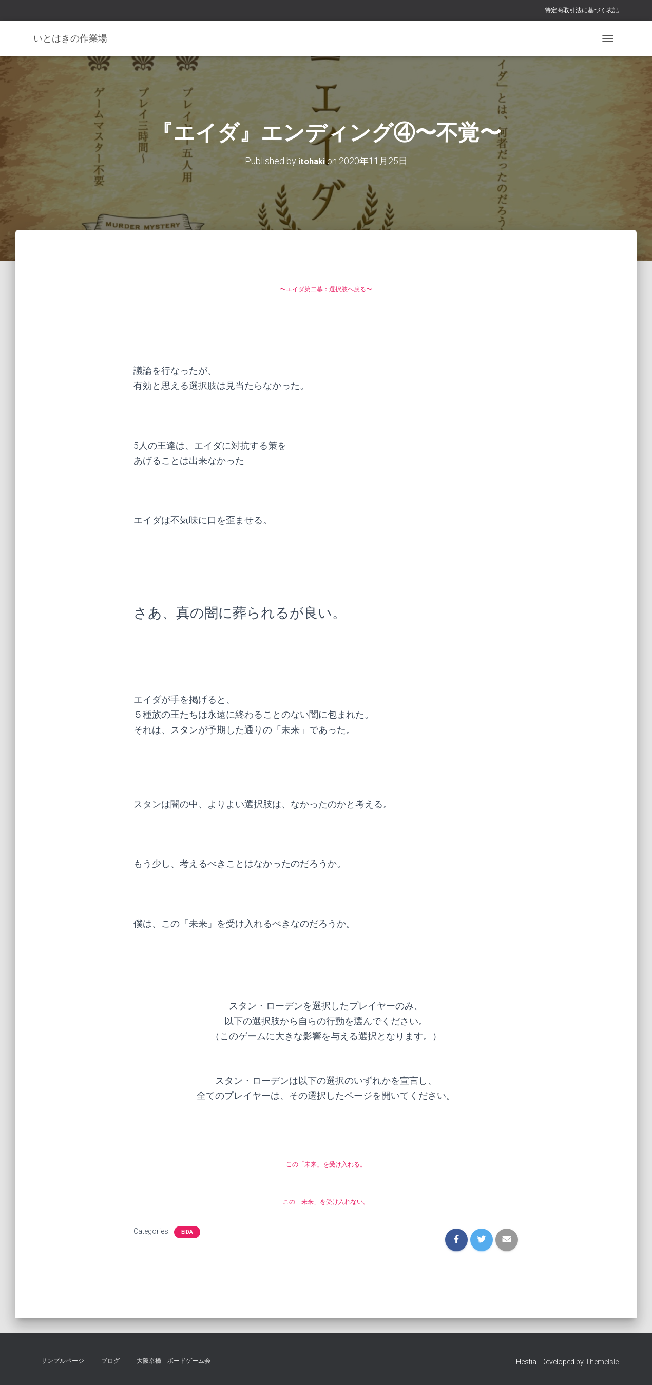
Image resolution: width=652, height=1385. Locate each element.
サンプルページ (62, 1360)
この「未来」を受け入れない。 (326, 1200)
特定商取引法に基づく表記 (582, 10)
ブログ (110, 1360)
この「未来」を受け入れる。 (326, 1162)
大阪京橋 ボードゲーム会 (173, 1360)
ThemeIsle (602, 1362)
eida (187, 1231)
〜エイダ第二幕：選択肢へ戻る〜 (326, 288)
